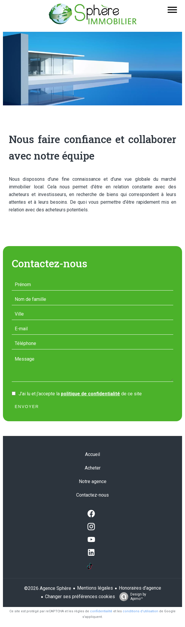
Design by (131, 596)
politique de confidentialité (90, 394)
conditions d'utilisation (140, 611)
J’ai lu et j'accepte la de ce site (80, 394)
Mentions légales (95, 588)
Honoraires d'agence (140, 588)
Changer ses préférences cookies (80, 596)
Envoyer (27, 406)
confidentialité (101, 611)
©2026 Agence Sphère (47, 588)
